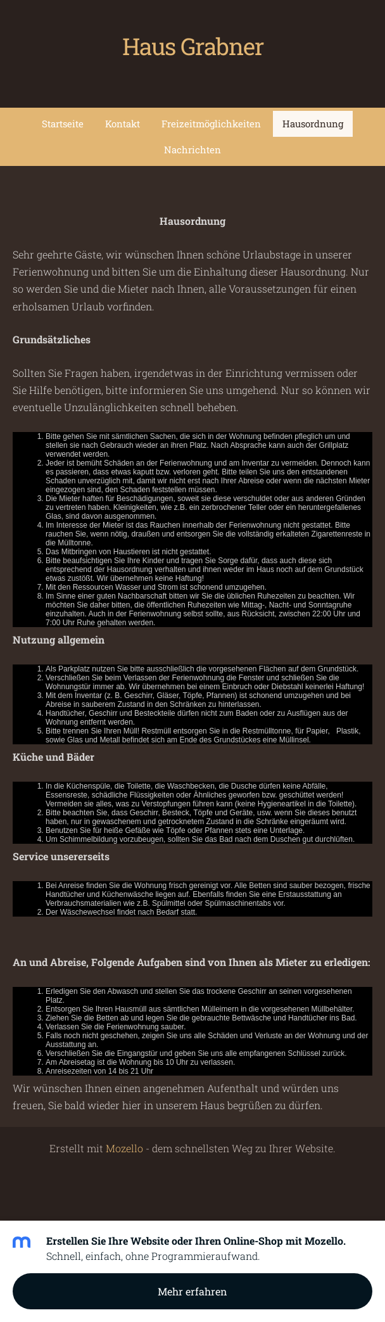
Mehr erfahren (192, 1291)
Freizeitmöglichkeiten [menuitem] (211, 123)
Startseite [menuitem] (63, 123)
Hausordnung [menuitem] (312, 123)
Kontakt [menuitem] (122, 123)
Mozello (124, 1148)
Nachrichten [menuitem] (192, 149)
